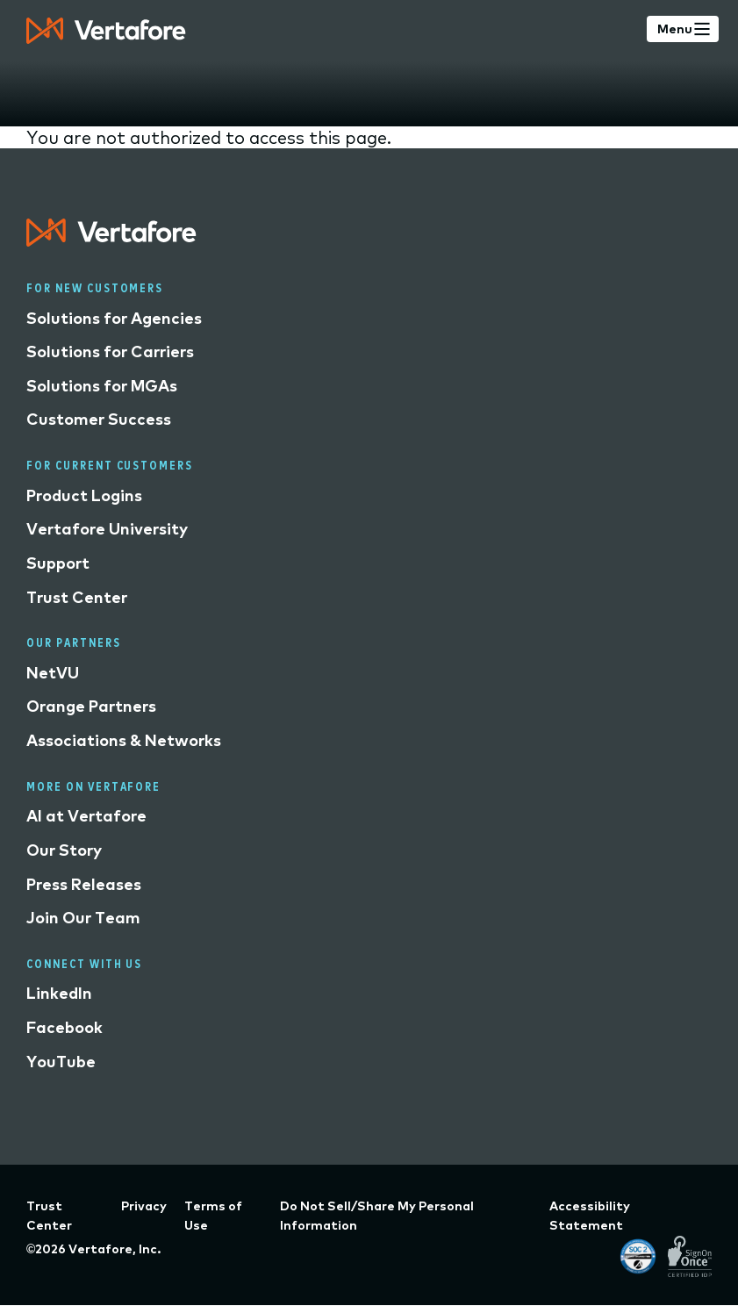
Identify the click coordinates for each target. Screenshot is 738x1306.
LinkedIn (59, 993)
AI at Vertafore (86, 816)
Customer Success (98, 419)
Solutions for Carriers (110, 351)
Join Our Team (83, 918)
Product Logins (84, 495)
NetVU (52, 673)
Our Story (64, 850)
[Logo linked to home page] (111, 240)
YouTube (61, 1061)
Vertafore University (107, 529)
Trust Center (76, 597)
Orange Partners (91, 706)
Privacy (144, 1206)
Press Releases (83, 884)
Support (58, 563)
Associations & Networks (123, 740)
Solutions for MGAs (101, 386)
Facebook (64, 1027)
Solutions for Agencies (114, 318)
